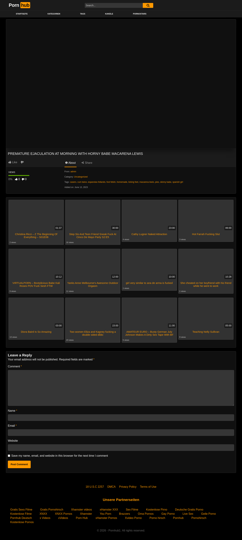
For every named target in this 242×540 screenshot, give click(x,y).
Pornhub (178, 517)
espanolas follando (96, 182)
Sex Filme (132, 508)
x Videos (45, 517)
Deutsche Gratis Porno (189, 508)
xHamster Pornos (106, 517)
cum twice (82, 182)
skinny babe (165, 182)
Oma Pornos (146, 513)
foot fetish (111, 182)
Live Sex (188, 513)
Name (12, 410)
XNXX (43, 513)
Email (12, 425)
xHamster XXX (109, 508)
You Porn (105, 513)
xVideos (63, 517)
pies (157, 182)
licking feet (133, 182)
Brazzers (124, 513)
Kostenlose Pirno (156, 508)
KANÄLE (109, 14)
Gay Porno (168, 513)
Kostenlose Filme (21, 513)
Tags (82, 14)
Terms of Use (148, 486)
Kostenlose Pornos (22, 521)
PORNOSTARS (139, 14)
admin (73, 171)
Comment (15, 365)
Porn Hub (82, 517)
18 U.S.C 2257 (95, 486)
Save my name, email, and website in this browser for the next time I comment (59, 455)
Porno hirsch (157, 517)
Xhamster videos (81, 508)
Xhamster (86, 513)
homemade (122, 182)
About (70, 162)
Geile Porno (208, 513)
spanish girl (177, 182)
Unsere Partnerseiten (121, 499)
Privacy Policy (128, 486)
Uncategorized (81, 177)
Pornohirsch (198, 517)
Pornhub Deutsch (21, 517)
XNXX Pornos (63, 513)
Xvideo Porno (133, 517)
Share (87, 162)
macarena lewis (146, 182)
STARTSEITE (22, 14)
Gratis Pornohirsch (51, 508)
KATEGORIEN (54, 14)
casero (73, 182)
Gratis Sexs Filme (21, 508)
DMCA (111, 486)
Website (13, 440)
